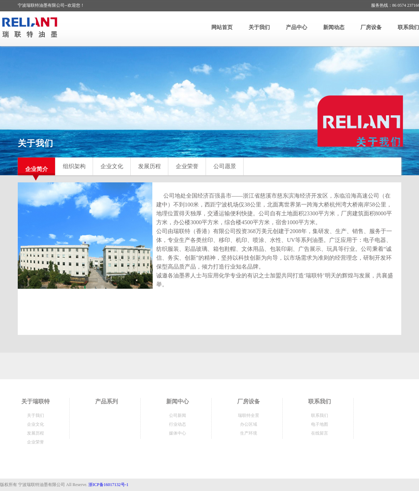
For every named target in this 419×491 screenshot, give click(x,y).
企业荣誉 (187, 166)
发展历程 (149, 166)
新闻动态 (333, 27)
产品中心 (296, 27)
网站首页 (222, 27)
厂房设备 (371, 27)
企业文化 (111, 166)
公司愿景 (224, 166)
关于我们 (259, 27)
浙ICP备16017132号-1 (108, 484)
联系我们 (408, 27)
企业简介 (36, 169)
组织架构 (74, 166)
